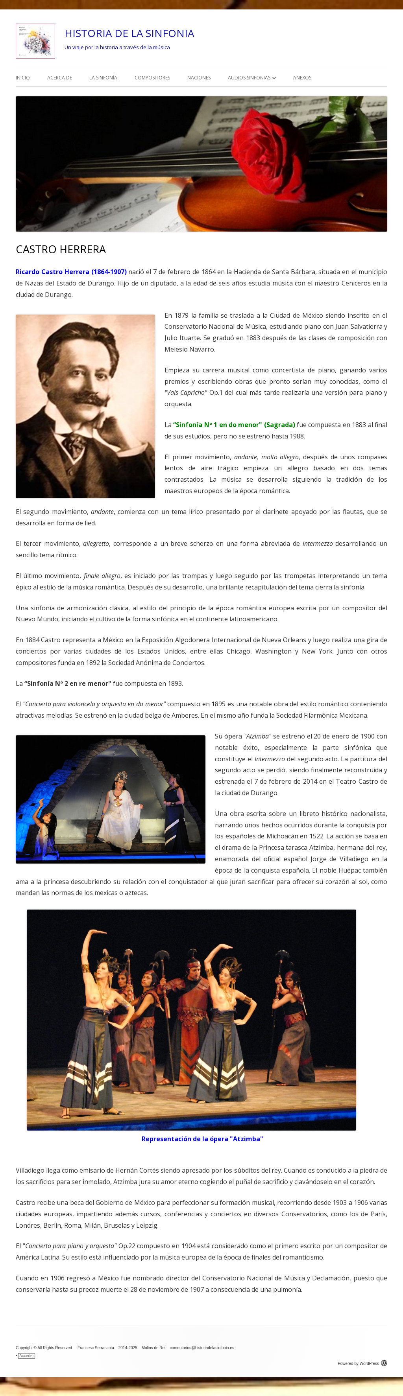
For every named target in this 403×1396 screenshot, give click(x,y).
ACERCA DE (59, 77)
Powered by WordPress (362, 1363)
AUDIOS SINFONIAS (249, 77)
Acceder (26, 1356)
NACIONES (199, 77)
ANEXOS (302, 77)
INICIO (23, 77)
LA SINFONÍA (103, 77)
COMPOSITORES (152, 77)
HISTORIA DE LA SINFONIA (129, 33)
